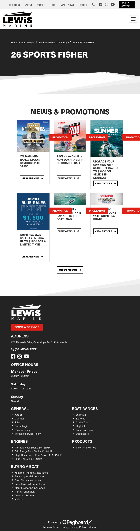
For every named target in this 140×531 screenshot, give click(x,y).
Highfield (81, 426)
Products (82, 441)
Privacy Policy (22, 430)
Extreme (80, 418)
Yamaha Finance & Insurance (31, 472)
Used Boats (82, 433)
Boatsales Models (47, 42)
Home (14, 42)
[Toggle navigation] (133, 19)
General (20, 408)
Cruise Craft (82, 422)
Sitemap (92, 527)
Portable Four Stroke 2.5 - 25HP (32, 447)
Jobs (53, 4)
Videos (83, 4)
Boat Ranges (85, 408)
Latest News (67, 4)
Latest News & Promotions (30, 484)
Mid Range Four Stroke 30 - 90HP (33, 451)
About (28, 4)
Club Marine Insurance (28, 480)
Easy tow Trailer (85, 430)
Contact (41, 4)
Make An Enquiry (24, 495)
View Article (32, 178)
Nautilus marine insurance (30, 488)
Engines (19, 441)
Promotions (14, 4)
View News (70, 270)
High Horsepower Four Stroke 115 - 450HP (38, 455)
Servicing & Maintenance (29, 476)
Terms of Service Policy (28, 433)
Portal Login (21, 426)
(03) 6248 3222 (24, 349)
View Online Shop (86, 447)
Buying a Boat (25, 466)
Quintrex (81, 415)
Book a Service (27, 327)
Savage (65, 42)
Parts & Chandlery (25, 491)
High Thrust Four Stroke (28, 459)
